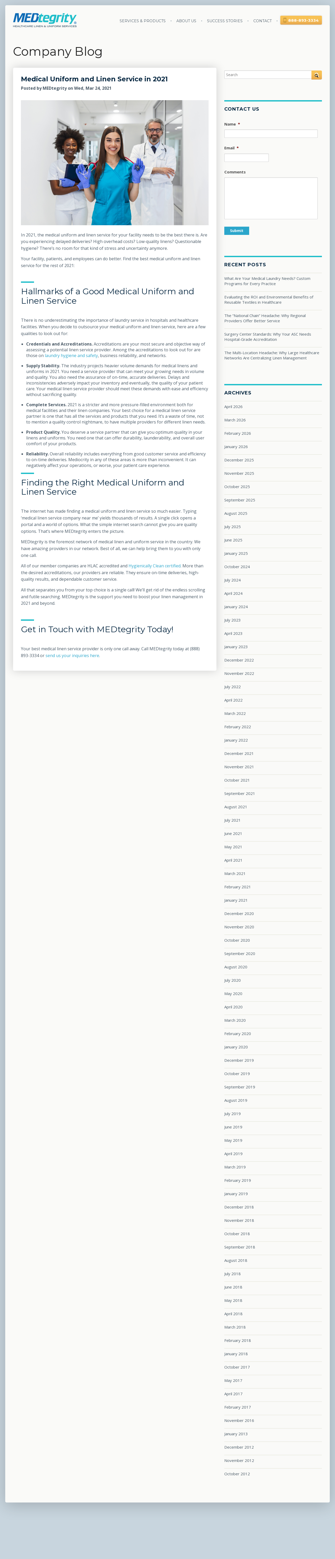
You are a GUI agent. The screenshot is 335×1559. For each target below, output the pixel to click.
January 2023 (236, 646)
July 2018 (232, 1273)
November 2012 (239, 1460)
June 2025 (233, 540)
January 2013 (236, 1433)
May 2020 (233, 993)
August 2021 (235, 806)
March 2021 (235, 873)
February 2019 (237, 1180)
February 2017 (237, 1407)
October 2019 (237, 1073)
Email (231, 147)
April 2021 (233, 860)
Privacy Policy (227, 1521)
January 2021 (236, 900)
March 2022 (235, 713)
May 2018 (233, 1300)
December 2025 (239, 459)
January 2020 (236, 1046)
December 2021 (239, 753)
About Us (186, 21)
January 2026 (236, 446)
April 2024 (233, 593)
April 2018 (233, 1313)
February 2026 (237, 433)
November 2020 (239, 926)
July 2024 (232, 580)
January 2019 (236, 1193)
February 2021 (237, 886)
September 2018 (239, 1247)
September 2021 (239, 793)
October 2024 (237, 566)
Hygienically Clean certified (155, 566)
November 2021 (239, 766)
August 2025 (235, 513)
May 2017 (233, 1380)
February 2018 (237, 1340)
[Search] (273, 74)
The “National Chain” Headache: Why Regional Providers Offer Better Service (265, 318)
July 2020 (232, 980)
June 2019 (233, 1126)
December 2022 (239, 660)
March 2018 (235, 1327)
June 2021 (233, 833)
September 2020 (239, 953)
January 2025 (236, 553)
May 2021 (233, 846)
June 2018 (233, 1287)
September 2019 (239, 1086)
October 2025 (237, 486)
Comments (235, 172)
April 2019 (233, 1153)
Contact (262, 21)
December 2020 (239, 913)
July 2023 (232, 620)
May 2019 (233, 1140)
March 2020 (235, 1020)
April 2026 (233, 406)
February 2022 (237, 726)
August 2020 (235, 966)
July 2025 (232, 526)
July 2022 (232, 686)
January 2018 (236, 1353)
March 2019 (235, 1167)
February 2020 (237, 1033)
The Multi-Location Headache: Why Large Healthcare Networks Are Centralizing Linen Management (271, 355)
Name (232, 124)
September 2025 (239, 499)
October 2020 (237, 940)
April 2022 (233, 700)
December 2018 (239, 1207)
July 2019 (232, 1113)
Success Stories (225, 21)
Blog (193, 1521)
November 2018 (239, 1220)
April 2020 (233, 1006)
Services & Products (143, 21)
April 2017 (233, 1393)
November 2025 (239, 473)
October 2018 (237, 1233)
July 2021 (232, 820)
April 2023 (233, 633)
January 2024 (236, 606)
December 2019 (239, 1060)
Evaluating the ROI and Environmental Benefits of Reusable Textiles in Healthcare (268, 299)
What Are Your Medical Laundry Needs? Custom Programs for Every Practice (267, 281)
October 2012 (237, 1473)
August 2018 (235, 1260)
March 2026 (235, 419)
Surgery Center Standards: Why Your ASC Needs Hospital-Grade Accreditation (267, 336)
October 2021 (237, 780)
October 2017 (237, 1367)
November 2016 (239, 1420)
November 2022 (239, 673)
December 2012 (239, 1447)
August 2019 (235, 1100)
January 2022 (236, 740)
